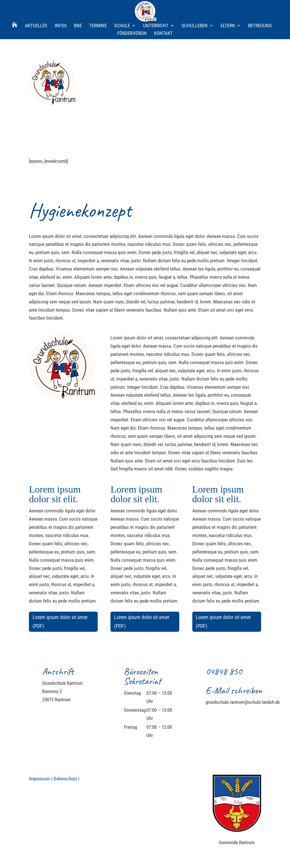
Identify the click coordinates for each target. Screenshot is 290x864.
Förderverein (132, 14)
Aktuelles (36, 6)
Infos (61, 6)
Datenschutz (65, 778)
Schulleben (195, 6)
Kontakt (163, 14)
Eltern (228, 6)
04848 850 (224, 671)
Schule (122, 6)
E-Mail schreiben (234, 690)
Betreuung (260, 6)
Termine (98, 6)
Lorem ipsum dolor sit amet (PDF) (60, 621)
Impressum (39, 778)
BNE (78, 6)
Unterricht (156, 6)
